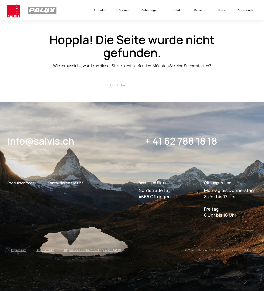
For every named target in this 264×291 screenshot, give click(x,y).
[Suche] (132, 85)
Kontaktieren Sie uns (66, 182)
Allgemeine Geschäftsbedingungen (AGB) (92, 250)
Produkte (100, 10)
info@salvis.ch (40, 141)
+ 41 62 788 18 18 (181, 141)
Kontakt (176, 10)
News (221, 10)
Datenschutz (45, 250)
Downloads (245, 10)
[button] (132, 263)
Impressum (18, 250)
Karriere (199, 10)
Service (124, 10)
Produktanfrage (21, 182)
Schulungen (150, 10)
